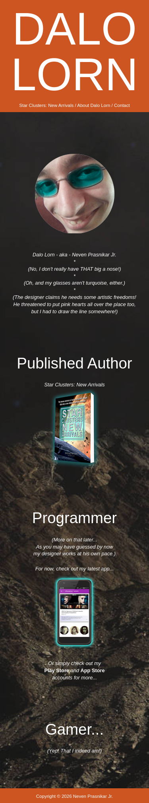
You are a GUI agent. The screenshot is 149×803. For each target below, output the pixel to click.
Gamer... (74, 729)
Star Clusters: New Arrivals (46, 105)
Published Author (74, 363)
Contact (122, 105)
